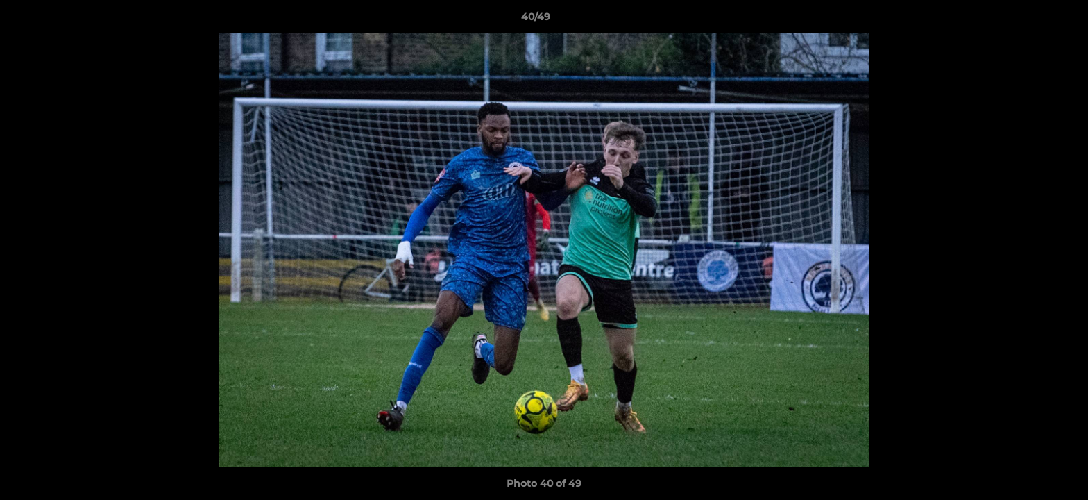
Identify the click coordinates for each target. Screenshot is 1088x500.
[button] (1029, 20)
